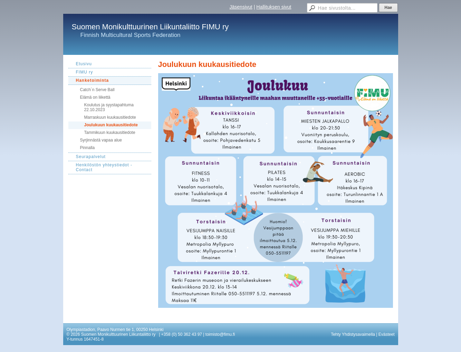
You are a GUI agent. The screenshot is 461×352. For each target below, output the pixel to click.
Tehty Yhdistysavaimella (353, 334)
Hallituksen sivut (273, 7)
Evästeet (386, 334)
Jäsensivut (241, 7)
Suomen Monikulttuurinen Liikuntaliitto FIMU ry (150, 26)
